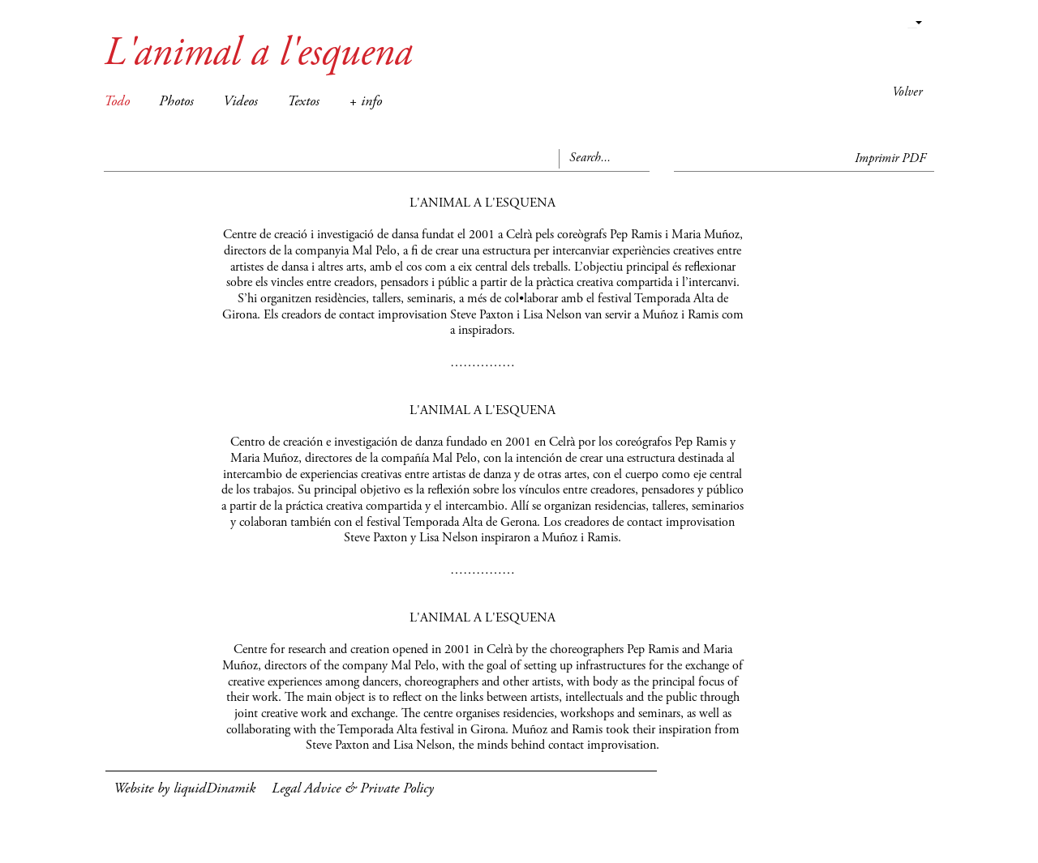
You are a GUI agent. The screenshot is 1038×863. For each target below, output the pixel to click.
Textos (303, 102)
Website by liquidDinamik (184, 789)
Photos (176, 102)
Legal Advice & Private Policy (353, 789)
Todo (117, 102)
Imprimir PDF (890, 158)
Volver (907, 92)
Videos (240, 102)
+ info (365, 102)
